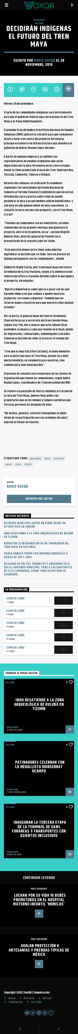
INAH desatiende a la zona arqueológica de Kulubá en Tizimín (38, 535)
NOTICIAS (29, 998)
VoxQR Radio (12, 727)
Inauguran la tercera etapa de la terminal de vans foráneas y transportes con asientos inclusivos (39, 829)
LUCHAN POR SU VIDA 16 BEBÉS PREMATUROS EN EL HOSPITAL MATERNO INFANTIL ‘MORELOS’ (39, 900)
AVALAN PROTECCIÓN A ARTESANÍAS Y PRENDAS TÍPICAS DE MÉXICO (39, 950)
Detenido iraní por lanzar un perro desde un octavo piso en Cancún (35, 525)
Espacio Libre (15, 598)
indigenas (35, 458)
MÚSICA (47, 998)
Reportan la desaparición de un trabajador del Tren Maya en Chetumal (36, 545)
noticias (59, 458)
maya (48, 458)
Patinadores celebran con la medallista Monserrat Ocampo (40, 766)
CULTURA (36, 1002)
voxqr (28, 464)
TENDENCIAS (15, 1002)
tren (18, 464)
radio (8, 464)
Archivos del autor (39, 498)
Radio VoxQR (44, 61)
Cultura (39, 23)
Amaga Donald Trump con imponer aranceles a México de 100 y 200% (36, 555)
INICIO (11, 998)
